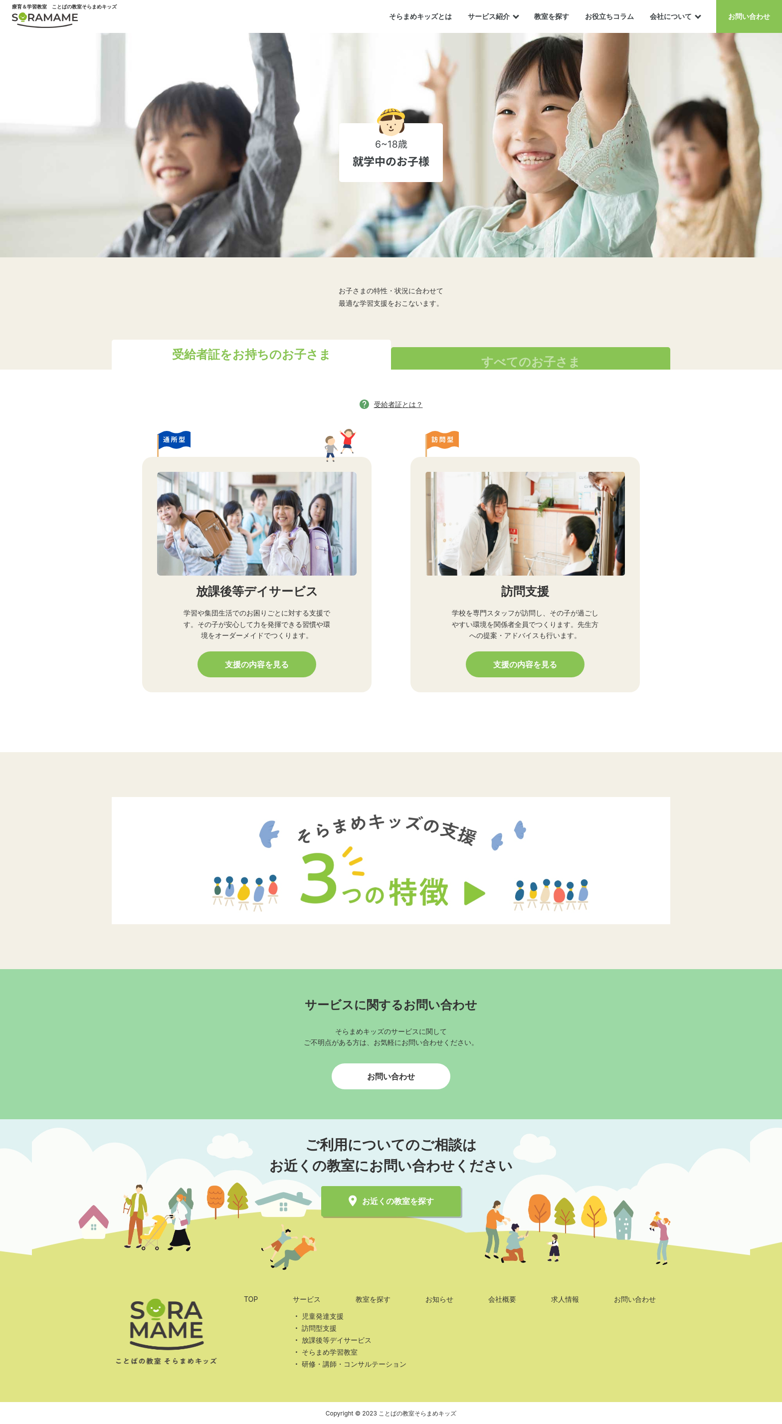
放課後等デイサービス (337, 1340)
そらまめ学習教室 (330, 1352)
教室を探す (551, 16)
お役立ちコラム (609, 16)
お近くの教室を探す (391, 1201)
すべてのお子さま (531, 362)
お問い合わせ (749, 16)
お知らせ (439, 1299)
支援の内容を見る (257, 664)
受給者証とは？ (398, 404)
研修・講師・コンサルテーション (354, 1364)
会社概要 (502, 1299)
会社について (671, 16)
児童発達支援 (323, 1316)
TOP (251, 1299)
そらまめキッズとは (420, 16)
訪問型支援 (319, 1328)
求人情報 (565, 1299)
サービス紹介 (489, 16)
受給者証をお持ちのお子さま (251, 354)
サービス (307, 1299)
